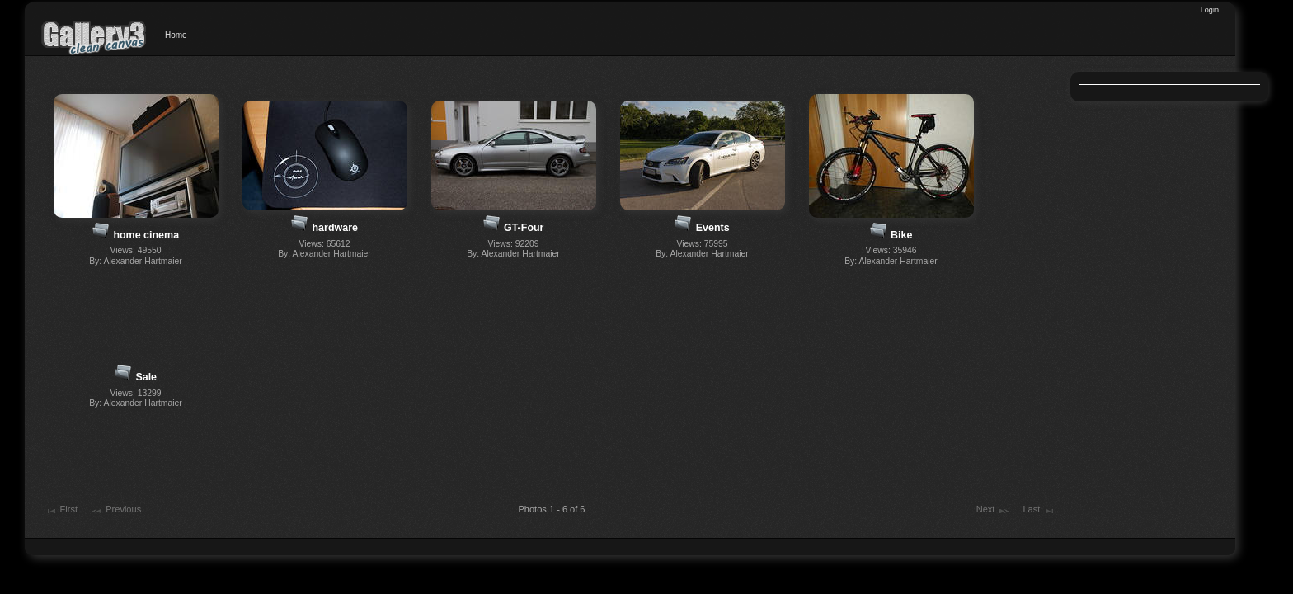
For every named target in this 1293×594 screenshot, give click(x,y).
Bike (901, 235)
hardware (335, 227)
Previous (116, 510)
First (61, 510)
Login (1210, 10)
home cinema (146, 235)
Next (993, 510)
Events (713, 227)
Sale (146, 377)
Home (176, 35)
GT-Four (523, 227)
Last (1039, 510)
